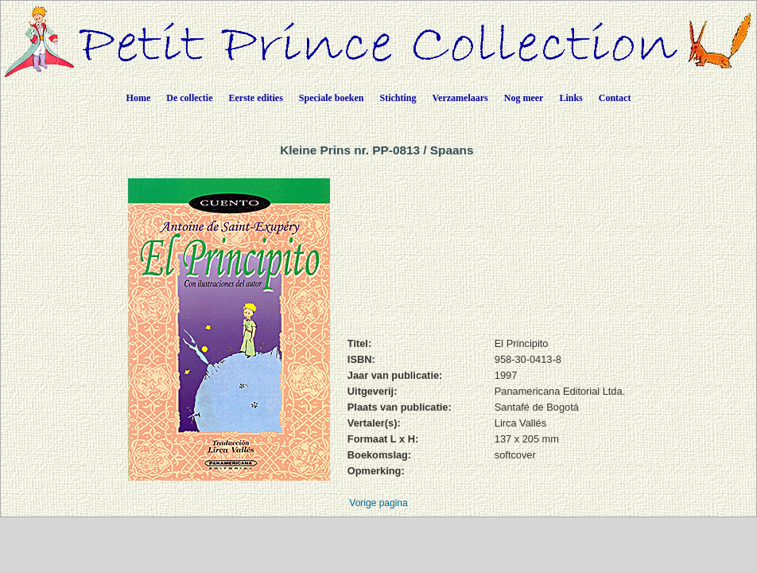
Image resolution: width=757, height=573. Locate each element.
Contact (615, 97)
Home (138, 97)
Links (570, 97)
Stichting (398, 97)
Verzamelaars (460, 97)
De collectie (189, 97)
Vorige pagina (378, 503)
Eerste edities (256, 97)
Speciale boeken (331, 97)
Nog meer (524, 97)
